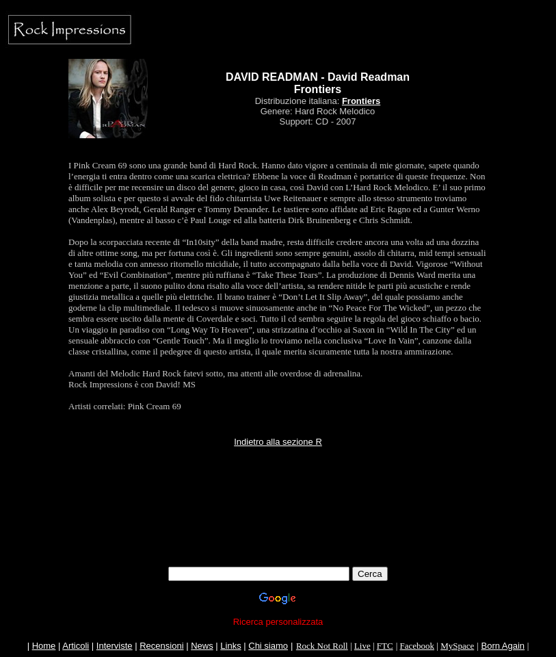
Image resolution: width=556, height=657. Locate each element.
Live (362, 646)
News (202, 646)
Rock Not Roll (322, 646)
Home (44, 646)
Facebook (416, 646)
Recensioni (161, 646)
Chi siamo (268, 646)
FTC (385, 646)
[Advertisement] (278, 536)
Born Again (503, 646)
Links (230, 646)
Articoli (75, 646)
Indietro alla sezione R (278, 442)
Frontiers (361, 101)
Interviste (114, 646)
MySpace (457, 646)
